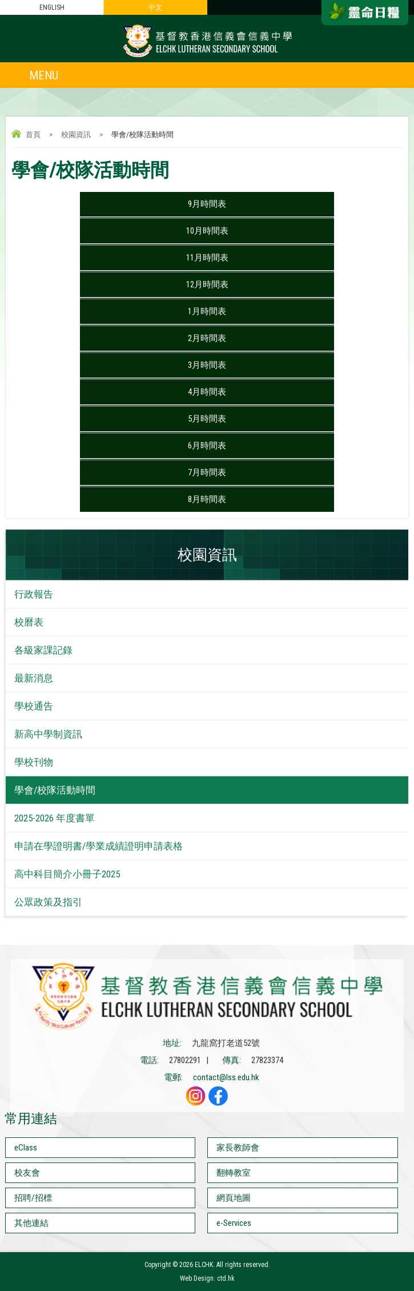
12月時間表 (207, 284)
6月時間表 (207, 445)
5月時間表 (207, 419)
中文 (155, 7)
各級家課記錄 (43, 650)
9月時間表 (207, 204)
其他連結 (31, 1223)
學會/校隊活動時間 (54, 790)
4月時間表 (207, 392)
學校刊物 (33, 762)
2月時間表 (207, 338)
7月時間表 (207, 472)
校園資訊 (76, 134)
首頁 (33, 134)
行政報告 (33, 594)
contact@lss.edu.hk (226, 1077)
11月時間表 (207, 257)
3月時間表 (207, 365)
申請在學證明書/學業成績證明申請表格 (98, 846)
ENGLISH (52, 7)
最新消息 (33, 678)
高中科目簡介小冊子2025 (67, 874)
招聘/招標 (33, 1198)
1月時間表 (207, 311)
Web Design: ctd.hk (207, 1278)
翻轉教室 (233, 1173)
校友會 (27, 1173)
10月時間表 (207, 231)
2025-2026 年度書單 (54, 818)
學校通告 (33, 706)
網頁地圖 (233, 1198)
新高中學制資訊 (48, 734)
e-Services (233, 1223)
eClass (25, 1147)
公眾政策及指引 (48, 902)
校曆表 (28, 622)
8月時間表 (207, 499)
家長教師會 (237, 1147)
